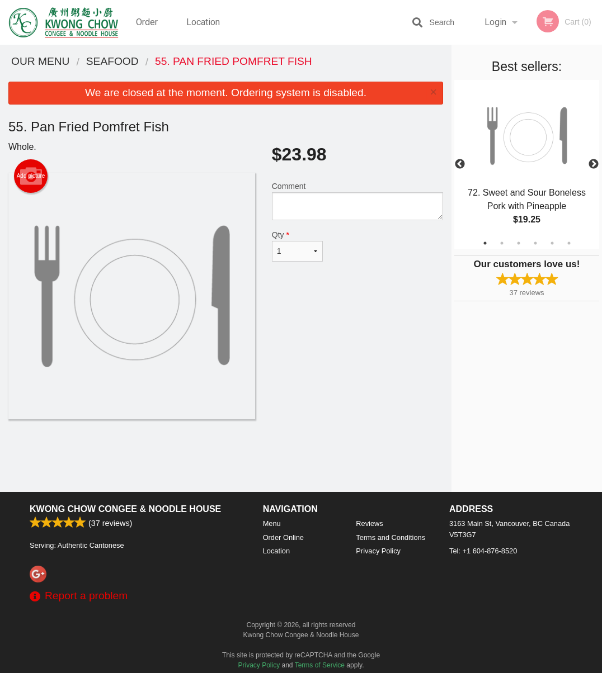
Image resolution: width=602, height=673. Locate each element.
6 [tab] (569, 243)
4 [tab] (535, 243)
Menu (272, 523)
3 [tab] (518, 243)
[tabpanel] (526, 164)
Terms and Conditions (390, 537)
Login (495, 22)
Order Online (148, 31)
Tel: (483, 551)
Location (203, 22)
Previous (459, 164)
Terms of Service (320, 665)
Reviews (369, 523)
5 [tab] (552, 243)
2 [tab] (501, 243)
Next (593, 164)
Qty (297, 246)
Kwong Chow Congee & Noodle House (125, 509)
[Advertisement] (225, 456)
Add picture (31, 176)
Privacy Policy (378, 551)
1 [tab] (485, 243)
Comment (357, 201)
